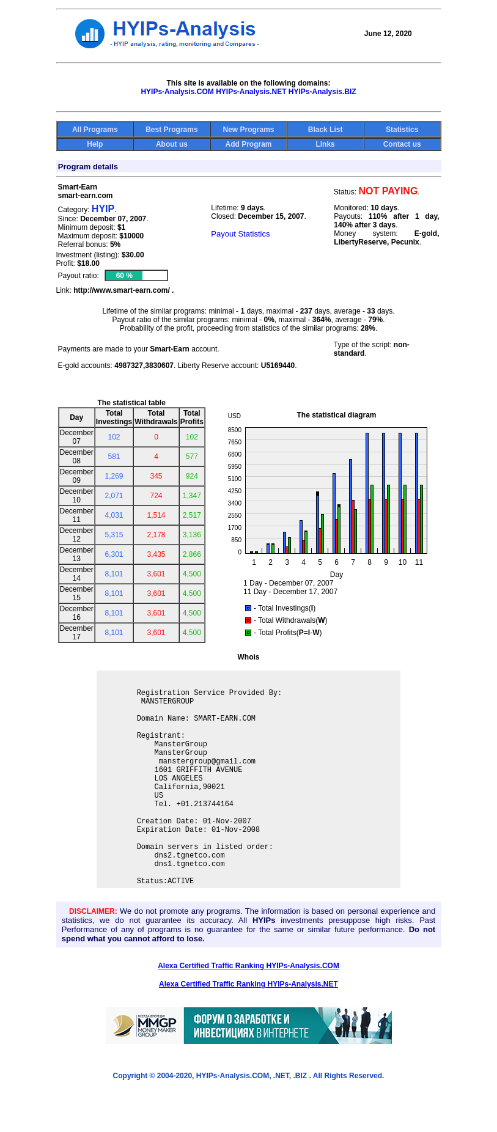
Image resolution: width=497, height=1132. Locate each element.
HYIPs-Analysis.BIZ (322, 91)
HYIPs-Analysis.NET (251, 91)
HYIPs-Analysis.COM (177, 91)
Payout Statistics (240, 233)
